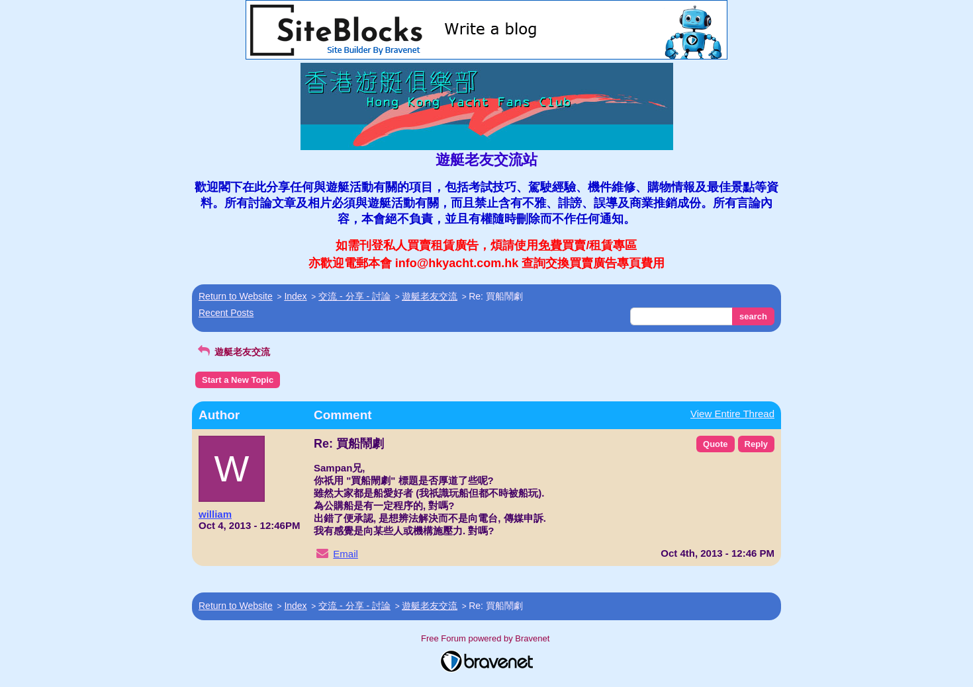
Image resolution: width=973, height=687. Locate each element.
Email (345, 553)
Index (295, 296)
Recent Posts (226, 312)
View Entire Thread (732, 413)
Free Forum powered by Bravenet (486, 638)
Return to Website (236, 296)
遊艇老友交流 (429, 296)
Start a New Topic (237, 380)
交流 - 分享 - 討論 (354, 296)
